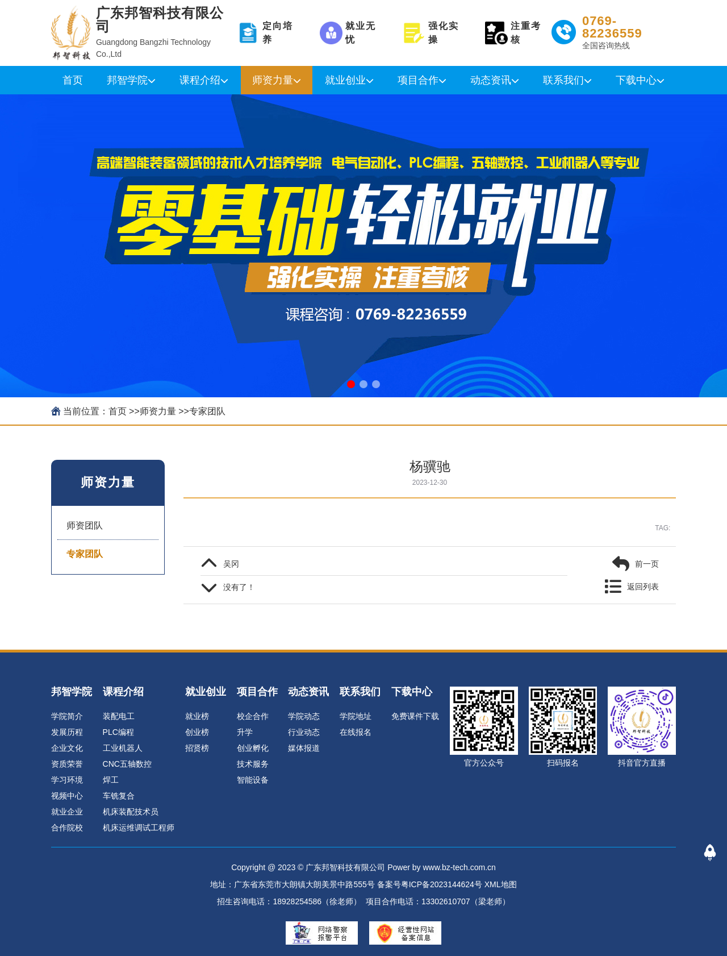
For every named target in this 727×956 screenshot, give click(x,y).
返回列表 (643, 586)
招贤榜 (197, 748)
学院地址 (355, 716)
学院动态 (304, 716)
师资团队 (84, 525)
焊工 (111, 779)
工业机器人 (123, 748)
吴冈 (231, 563)
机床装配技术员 (130, 811)
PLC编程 (118, 732)
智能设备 (253, 779)
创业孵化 (253, 748)
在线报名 (355, 732)
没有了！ (239, 587)
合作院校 (67, 827)
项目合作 (418, 80)
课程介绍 (199, 80)
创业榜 (197, 732)
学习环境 (67, 779)
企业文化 (67, 748)
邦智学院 (127, 80)
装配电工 (119, 716)
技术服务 (253, 763)
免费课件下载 (415, 716)
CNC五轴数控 (127, 763)
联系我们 (563, 80)
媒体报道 (304, 748)
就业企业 (67, 811)
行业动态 (304, 732)
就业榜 (197, 716)
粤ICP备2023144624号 (441, 884)
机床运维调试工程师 (138, 827)
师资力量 (272, 80)
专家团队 (207, 411)
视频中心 (67, 795)
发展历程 (67, 732)
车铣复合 (119, 795)
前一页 (647, 563)
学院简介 (67, 716)
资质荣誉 (67, 763)
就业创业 (345, 80)
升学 (245, 732)
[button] (351, 384)
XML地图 (500, 884)
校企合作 (253, 716)
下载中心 (636, 80)
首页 (72, 80)
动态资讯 (490, 80)
